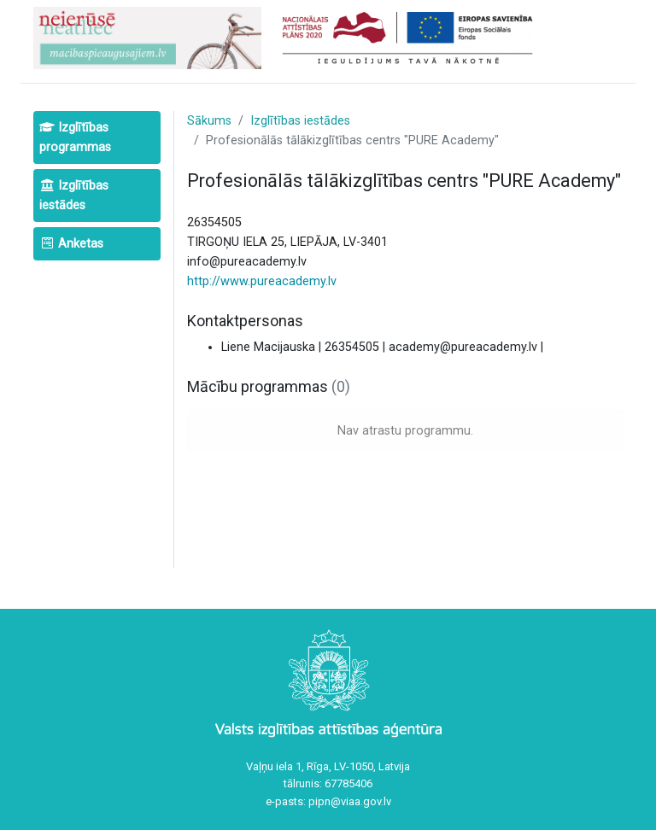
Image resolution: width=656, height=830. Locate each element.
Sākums (209, 121)
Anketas (71, 244)
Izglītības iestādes (73, 195)
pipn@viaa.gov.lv (349, 801)
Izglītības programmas (75, 137)
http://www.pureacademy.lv (262, 281)
